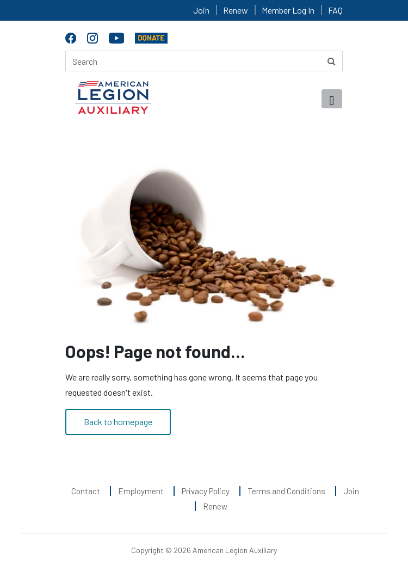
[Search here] (204, 61)
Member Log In (288, 10)
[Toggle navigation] (332, 98)
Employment (141, 491)
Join (201, 10)
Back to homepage (118, 421)
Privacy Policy (206, 491)
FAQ (335, 10)
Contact (85, 491)
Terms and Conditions (286, 491)
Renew (235, 10)
